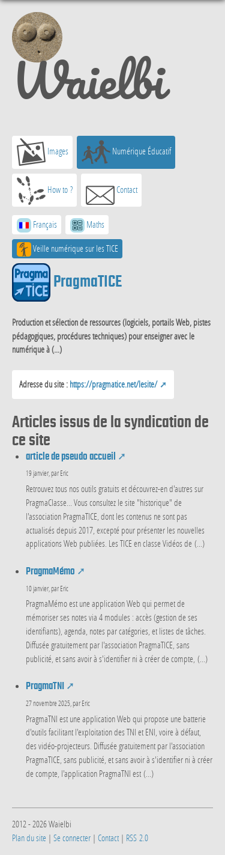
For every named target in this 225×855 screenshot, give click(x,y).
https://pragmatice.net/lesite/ (113, 384)
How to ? (45, 190)
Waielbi (88, 62)
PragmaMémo (50, 571)
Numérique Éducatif (126, 152)
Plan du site (29, 838)
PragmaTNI (45, 686)
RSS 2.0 (137, 838)
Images (42, 152)
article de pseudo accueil (71, 456)
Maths (87, 225)
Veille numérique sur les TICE (67, 249)
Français (37, 225)
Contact (111, 190)
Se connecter (72, 838)
